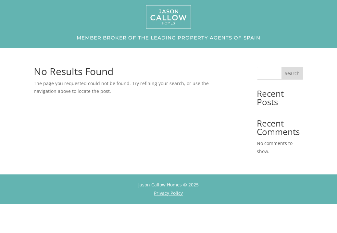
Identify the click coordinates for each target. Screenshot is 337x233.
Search (292, 73)
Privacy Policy (168, 193)
